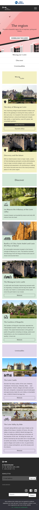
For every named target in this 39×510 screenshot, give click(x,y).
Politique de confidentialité (20, 507)
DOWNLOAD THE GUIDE (19, 38)
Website (19, 295)
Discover (19, 61)
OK (12, 507)
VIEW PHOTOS (19, 125)
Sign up (32, 478)
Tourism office (19, 129)
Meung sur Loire (19, 55)
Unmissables (19, 66)
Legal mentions (6, 484)
